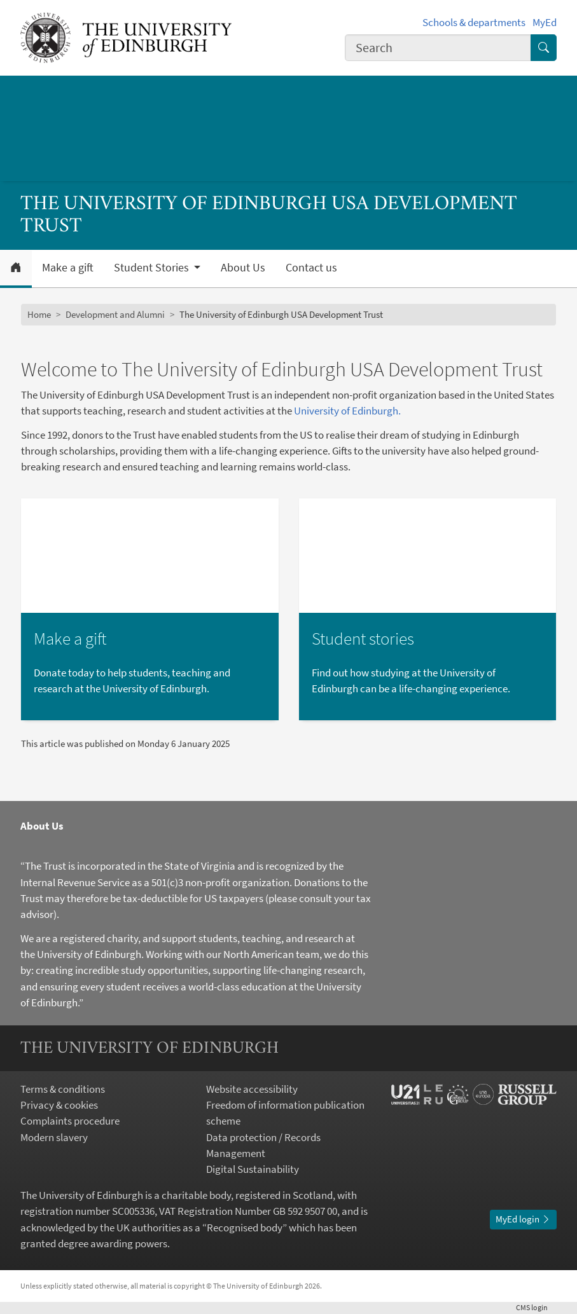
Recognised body (244, 1228)
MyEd (544, 22)
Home (39, 314)
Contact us (311, 268)
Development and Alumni (115, 314)
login (536, 1307)
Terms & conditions (62, 1089)
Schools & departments (473, 22)
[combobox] (438, 47)
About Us (243, 268)
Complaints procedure (70, 1121)
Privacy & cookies (59, 1105)
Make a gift (68, 268)
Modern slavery (54, 1137)
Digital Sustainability (252, 1169)
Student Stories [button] (152, 268)
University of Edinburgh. (347, 411)
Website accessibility (252, 1089)
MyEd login (523, 1219)
